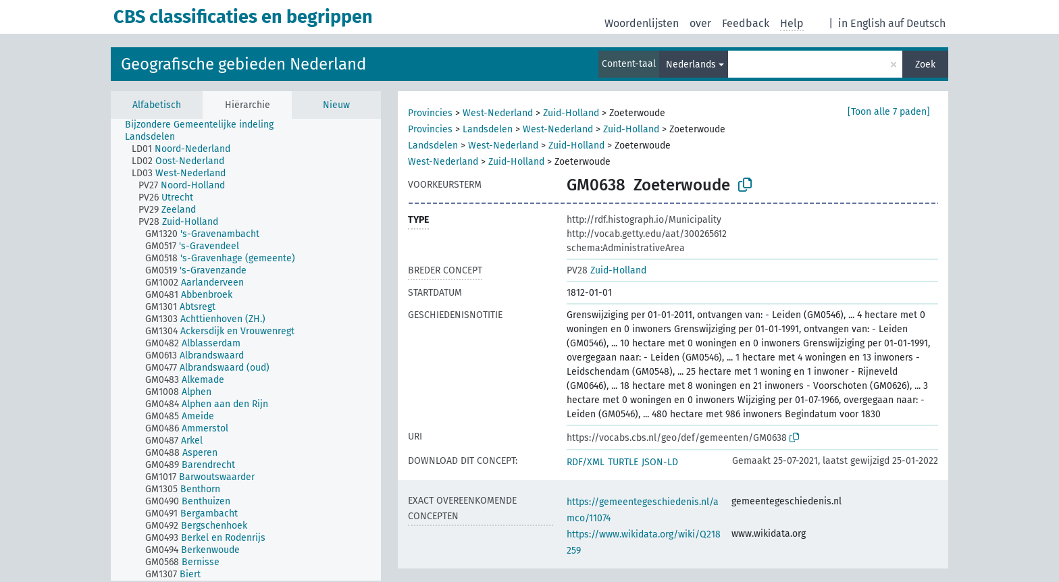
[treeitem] (205, 125)
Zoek (925, 64)
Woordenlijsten (641, 23)
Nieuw (336, 105)
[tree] (246, 350)
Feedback (745, 23)
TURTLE (623, 462)
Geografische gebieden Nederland (243, 64)
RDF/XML (585, 462)
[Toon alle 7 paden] (889, 111)
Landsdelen (488, 129)
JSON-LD (660, 462)
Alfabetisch (156, 105)
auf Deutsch (917, 23)
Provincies (430, 113)
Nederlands (691, 64)
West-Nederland (498, 113)
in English (861, 23)
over (700, 23)
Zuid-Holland (571, 113)
